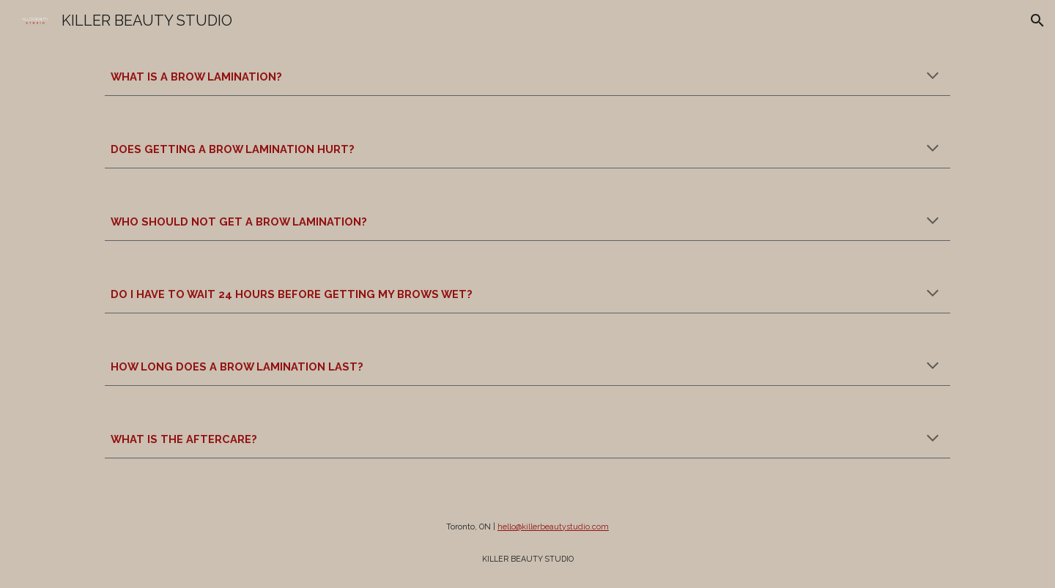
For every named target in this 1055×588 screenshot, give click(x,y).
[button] (1037, 20)
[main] (527, 77)
